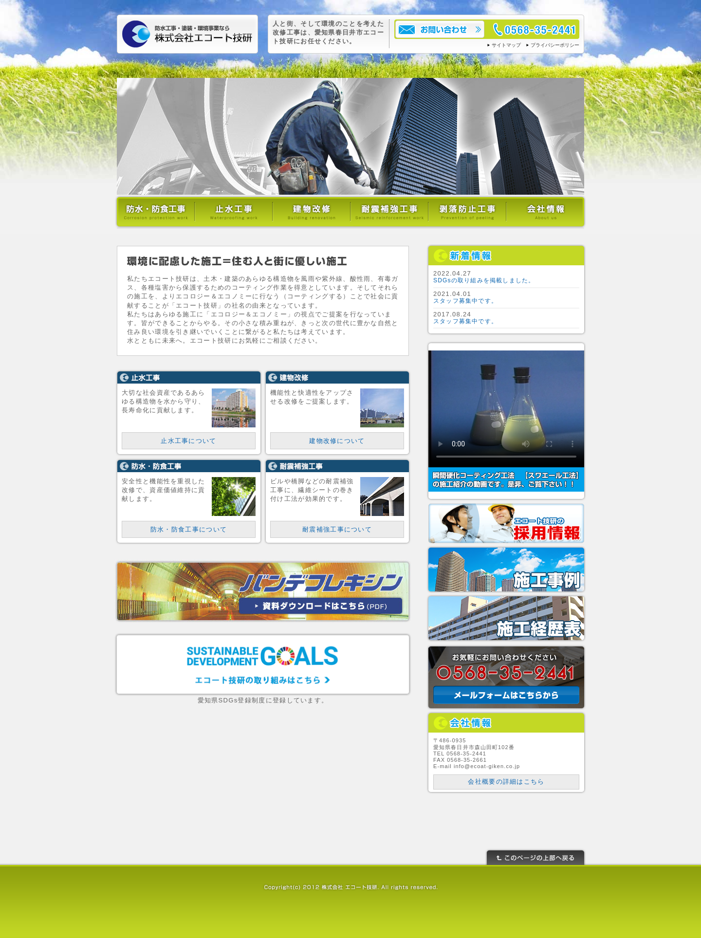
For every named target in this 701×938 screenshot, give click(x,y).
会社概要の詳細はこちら (506, 781)
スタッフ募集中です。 (465, 300)
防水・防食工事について (188, 529)
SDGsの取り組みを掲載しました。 (484, 280)
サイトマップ (506, 45)
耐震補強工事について (337, 529)
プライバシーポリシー (555, 45)
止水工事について (188, 440)
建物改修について (337, 440)
